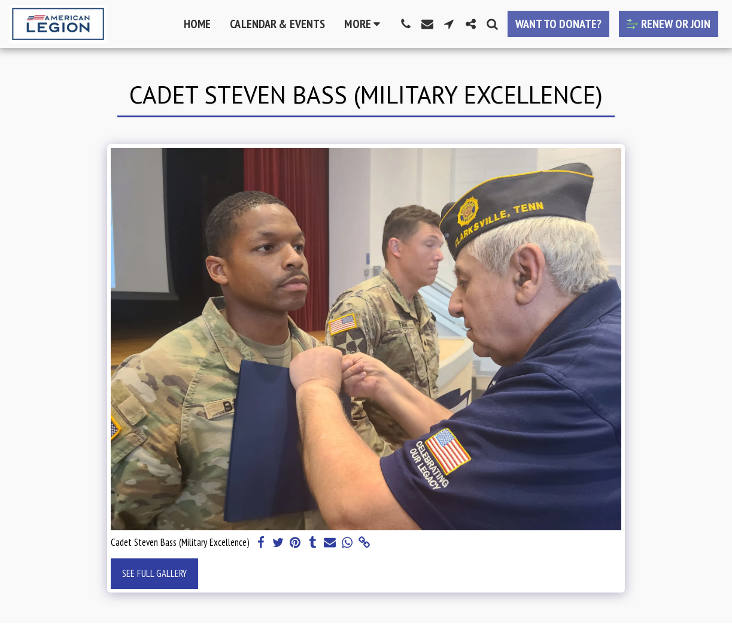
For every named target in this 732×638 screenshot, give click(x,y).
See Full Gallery (154, 573)
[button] (406, 24)
